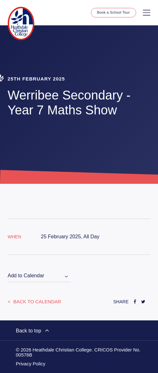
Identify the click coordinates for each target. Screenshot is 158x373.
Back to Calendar (36, 301)
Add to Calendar (26, 275)
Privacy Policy (30, 363)
